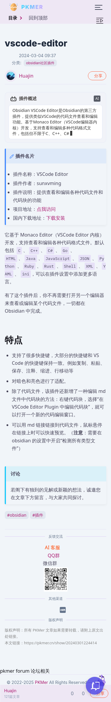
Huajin (26, 76)
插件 (37, 515)
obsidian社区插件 (40, 63)
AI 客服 (53, 547)
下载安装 (55, 218)
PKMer (41, 682)
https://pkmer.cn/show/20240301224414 (60, 642)
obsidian (16, 515)
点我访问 (46, 209)
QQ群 (54, 555)
